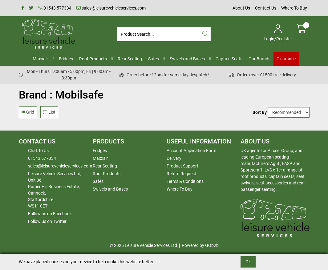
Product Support (182, 165)
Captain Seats (229, 58)
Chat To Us (38, 150)
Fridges (66, 58)
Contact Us (265, 8)
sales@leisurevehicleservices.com (111, 8)
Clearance (286, 58)
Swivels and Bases (187, 58)
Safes (153, 58)
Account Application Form (191, 150)
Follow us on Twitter (47, 221)
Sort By (260, 112)
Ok (248, 261)
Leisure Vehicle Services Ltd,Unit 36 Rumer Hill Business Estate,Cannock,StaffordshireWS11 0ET (54, 189)
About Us (241, 8)
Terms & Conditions (185, 181)
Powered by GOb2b (200, 245)
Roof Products (93, 58)
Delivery (174, 158)
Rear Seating (130, 58)
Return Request (181, 173)
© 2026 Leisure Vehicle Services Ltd (143, 245)
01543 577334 (54, 8)
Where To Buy (294, 8)
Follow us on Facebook (50, 213)
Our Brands (259, 58)
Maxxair (40, 58)
